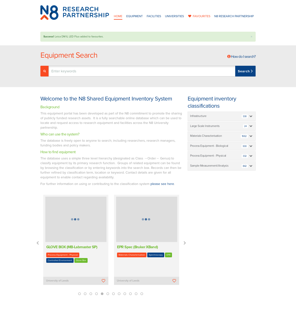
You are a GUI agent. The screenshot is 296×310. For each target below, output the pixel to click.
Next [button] (185, 243)
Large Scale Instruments (219, 126)
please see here (162, 184)
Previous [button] (37, 243)
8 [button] (119, 293)
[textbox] (88, 71)
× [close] (252, 37)
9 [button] (124, 293)
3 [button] (90, 293)
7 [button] (113, 293)
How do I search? (243, 56)
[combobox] (152, 71)
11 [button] (136, 293)
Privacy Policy (172, 306)
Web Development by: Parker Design (203, 306)
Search (244, 71)
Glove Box (81, 260)
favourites (199, 16)
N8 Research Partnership (234, 16)
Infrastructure (219, 116)
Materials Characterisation (132, 255)
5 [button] (102, 293)
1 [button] (79, 293)
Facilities (154, 16)
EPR (168, 255)
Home (118, 16)
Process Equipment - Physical (63, 255)
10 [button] (130, 293)
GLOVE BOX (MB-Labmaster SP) (71, 247)
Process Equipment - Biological (219, 146)
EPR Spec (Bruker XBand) (137, 247)
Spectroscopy (156, 255)
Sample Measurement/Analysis (219, 166)
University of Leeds (57, 280)
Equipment (134, 16)
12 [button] (141, 293)
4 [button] (96, 293)
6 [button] (107, 293)
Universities (174, 16)
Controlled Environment (60, 260)
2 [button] (85, 293)
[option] (75, 242)
